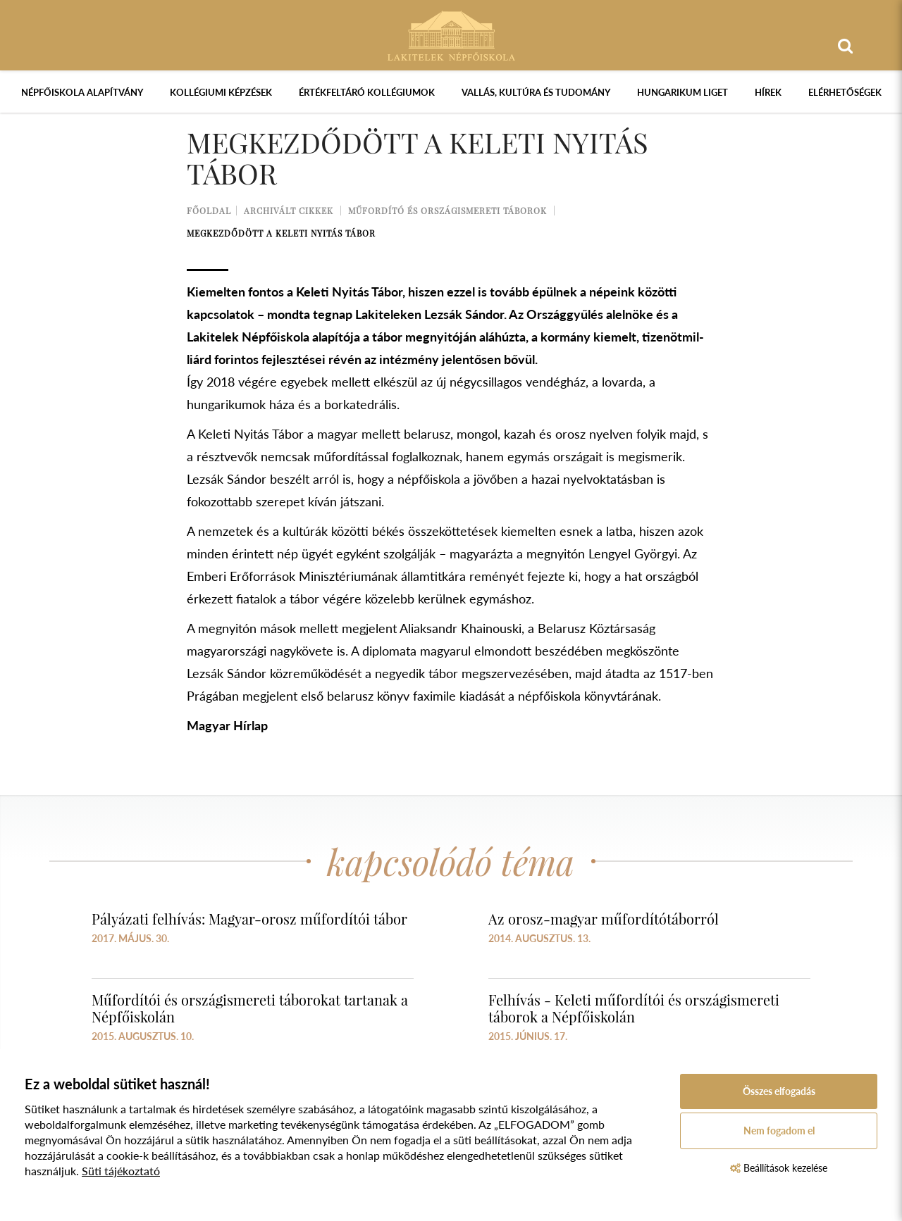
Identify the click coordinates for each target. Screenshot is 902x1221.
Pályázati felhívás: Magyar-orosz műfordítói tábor (249, 918)
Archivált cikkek (288, 210)
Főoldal (209, 210)
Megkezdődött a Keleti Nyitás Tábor (281, 233)
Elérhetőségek (845, 92)
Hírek (768, 92)
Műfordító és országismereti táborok (447, 210)
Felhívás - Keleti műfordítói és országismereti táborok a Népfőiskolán (633, 1008)
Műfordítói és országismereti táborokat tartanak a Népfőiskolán (250, 1008)
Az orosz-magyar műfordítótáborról (603, 918)
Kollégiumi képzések (221, 92)
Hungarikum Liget (682, 92)
